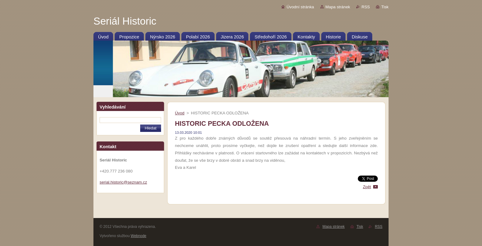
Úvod (179, 113)
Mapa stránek (338, 7)
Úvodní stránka (300, 7)
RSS (366, 7)
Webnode (138, 236)
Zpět (367, 186)
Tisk (385, 7)
